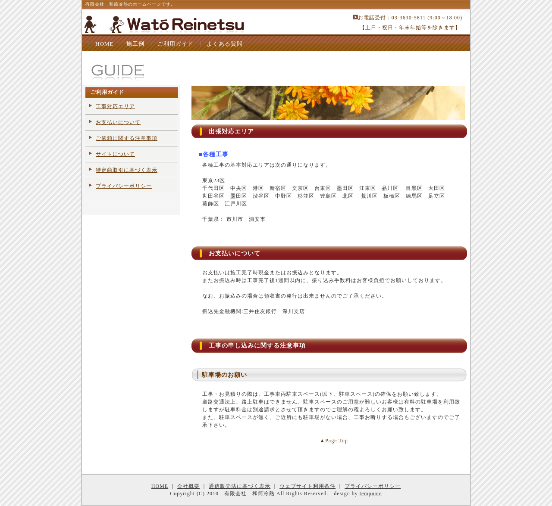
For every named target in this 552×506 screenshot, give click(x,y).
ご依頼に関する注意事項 (126, 138)
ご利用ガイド (175, 43)
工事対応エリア (115, 106)
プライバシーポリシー (124, 186)
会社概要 (188, 486)
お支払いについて (118, 122)
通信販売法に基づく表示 (239, 486)
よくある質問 (225, 43)
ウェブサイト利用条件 (307, 486)
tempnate (371, 493)
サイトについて (115, 154)
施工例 (135, 43)
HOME (104, 43)
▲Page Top (334, 441)
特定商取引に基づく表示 (126, 170)
